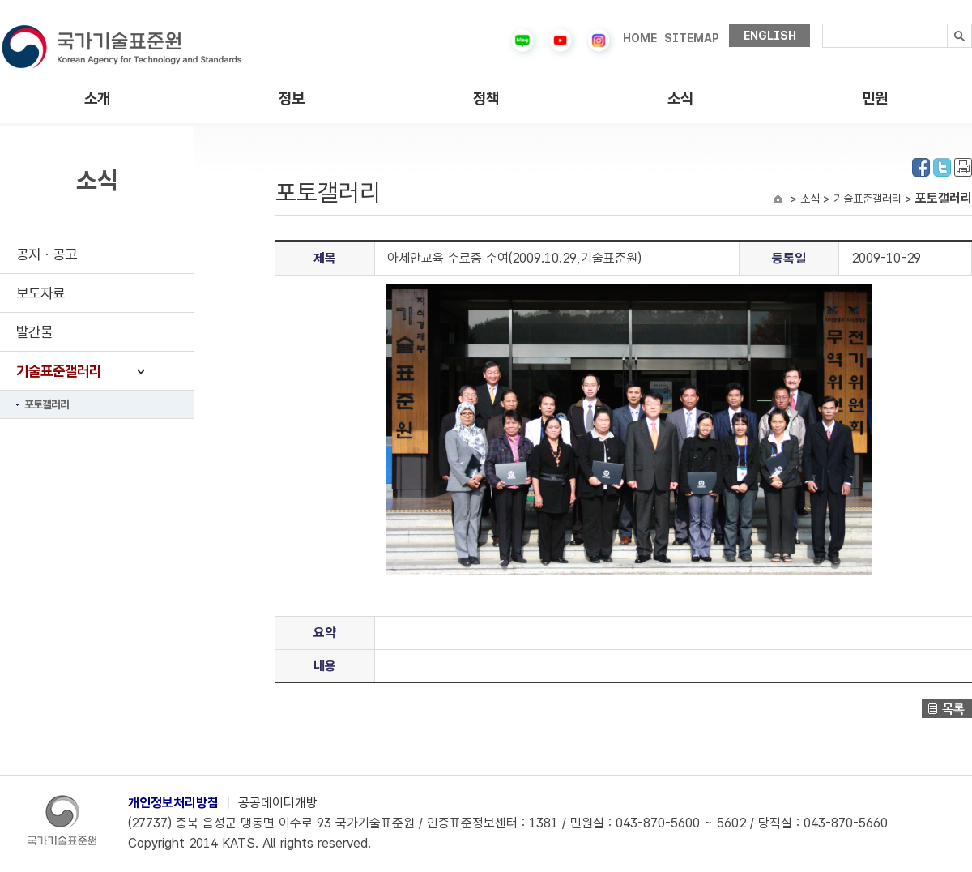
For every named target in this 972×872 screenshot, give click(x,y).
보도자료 (40, 292)
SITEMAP (691, 38)
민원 (875, 98)
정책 (486, 98)
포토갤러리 (46, 404)
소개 (97, 98)
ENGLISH (770, 35)
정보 (292, 98)
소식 (680, 98)
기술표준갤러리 (58, 370)
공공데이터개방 (278, 802)
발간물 (34, 331)
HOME (640, 38)
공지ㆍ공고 (46, 254)
